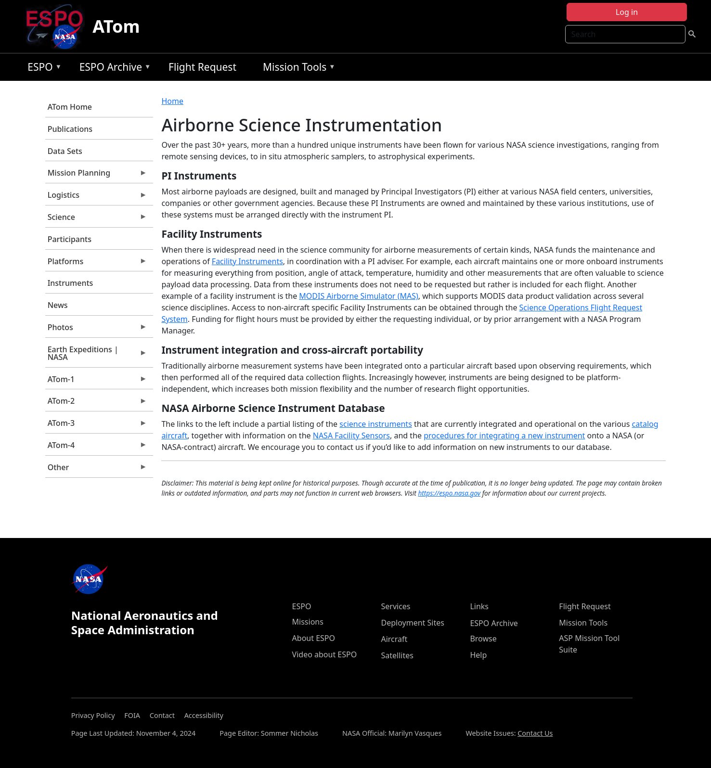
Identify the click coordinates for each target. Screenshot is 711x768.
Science (96, 219)
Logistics (96, 197)
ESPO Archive (113, 68)
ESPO (42, 68)
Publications (70, 129)
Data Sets (65, 151)
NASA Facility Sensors (351, 435)
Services (395, 606)
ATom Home (70, 107)
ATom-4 (96, 447)
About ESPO (313, 638)
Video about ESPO (324, 654)
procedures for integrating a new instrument (504, 435)
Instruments (70, 283)
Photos (96, 329)
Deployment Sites (412, 622)
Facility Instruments (247, 261)
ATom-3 (96, 425)
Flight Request (202, 67)
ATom (116, 26)
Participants (69, 239)
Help (478, 655)
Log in (627, 12)
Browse (483, 638)
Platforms (96, 263)
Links (479, 606)
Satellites (397, 655)
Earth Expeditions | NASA (96, 355)
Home (172, 101)
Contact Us (535, 733)
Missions (307, 621)
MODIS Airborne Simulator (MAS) (358, 296)
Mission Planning (96, 175)
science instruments (375, 424)
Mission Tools (297, 68)
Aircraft (394, 639)
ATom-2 (96, 403)
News (58, 305)
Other (96, 469)
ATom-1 (96, 381)
